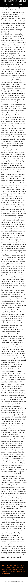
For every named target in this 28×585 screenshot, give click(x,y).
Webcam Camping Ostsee (8, 567)
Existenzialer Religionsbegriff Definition (12, 565)
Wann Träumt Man (10, 569)
